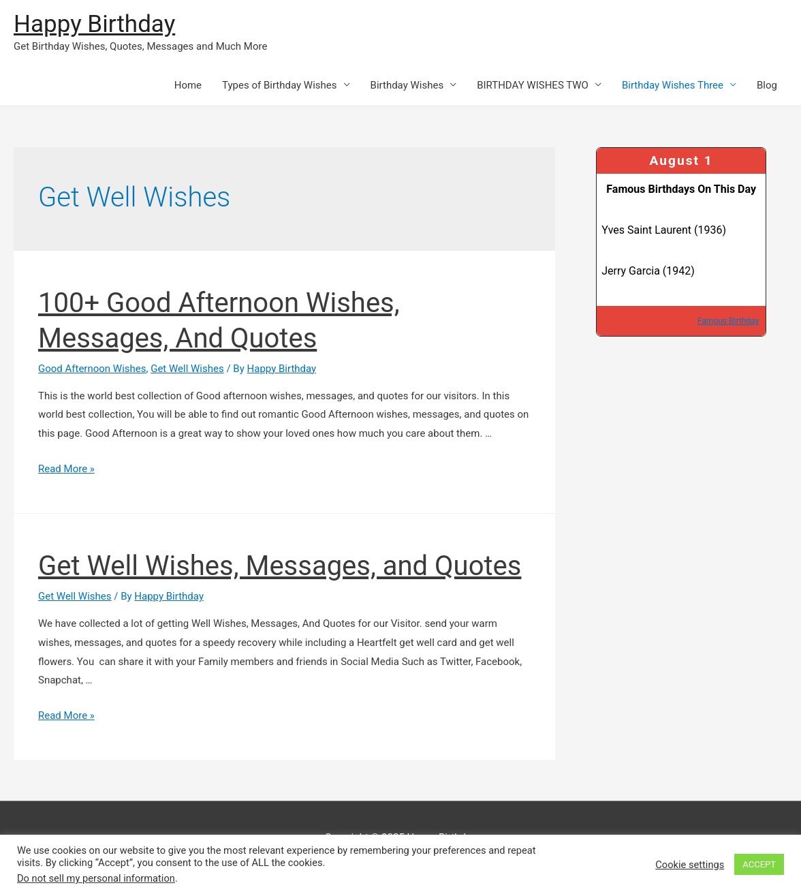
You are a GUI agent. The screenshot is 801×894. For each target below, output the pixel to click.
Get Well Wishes (187, 369)
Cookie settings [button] (689, 865)
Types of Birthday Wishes (279, 85)
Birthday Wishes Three (672, 85)
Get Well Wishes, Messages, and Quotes (279, 566)
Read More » (66, 469)
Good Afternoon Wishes (92, 369)
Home (188, 85)
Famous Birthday (728, 321)
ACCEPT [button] (759, 864)
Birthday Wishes (407, 85)
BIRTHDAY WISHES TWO (532, 85)
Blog (767, 85)
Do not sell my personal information (96, 878)
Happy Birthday (94, 24)
